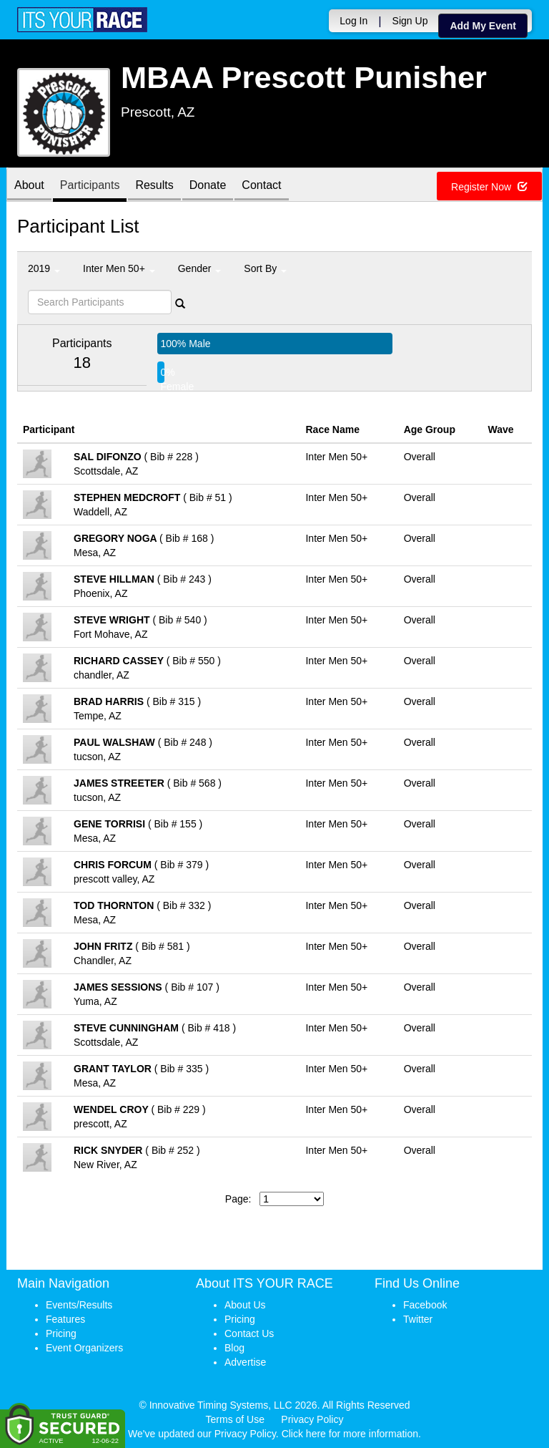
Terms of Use (235, 1419)
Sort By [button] (265, 268)
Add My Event (483, 25)
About (29, 186)
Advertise (245, 1362)
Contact (261, 186)
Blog (234, 1348)
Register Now (489, 187)
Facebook (425, 1305)
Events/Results (79, 1305)
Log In (353, 20)
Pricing (61, 1333)
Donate (208, 186)
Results (154, 186)
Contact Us (249, 1333)
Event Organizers (84, 1348)
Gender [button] (200, 268)
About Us (245, 1305)
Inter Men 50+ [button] (119, 268)
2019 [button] (44, 268)
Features (65, 1319)
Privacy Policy (312, 1419)
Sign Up (410, 20)
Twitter (417, 1319)
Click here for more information (350, 1433)
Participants (90, 186)
